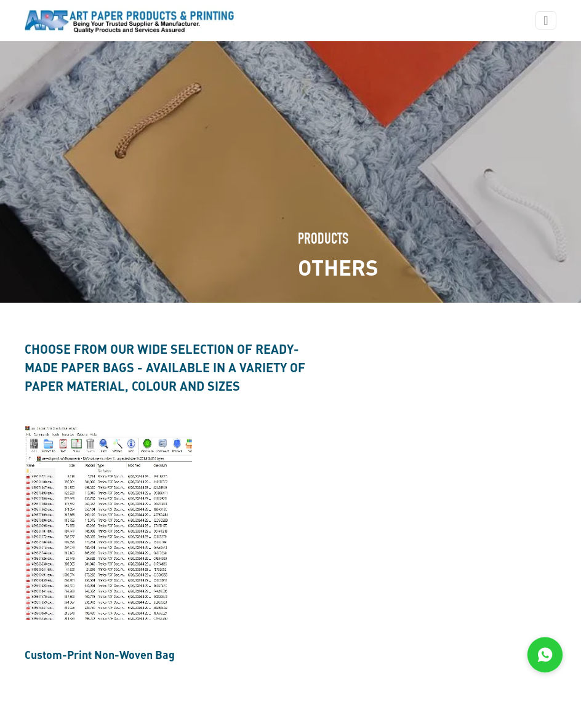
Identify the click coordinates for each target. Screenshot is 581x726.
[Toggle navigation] (545, 20)
